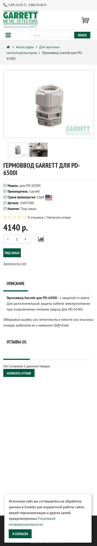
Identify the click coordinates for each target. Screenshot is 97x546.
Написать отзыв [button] (19, 373)
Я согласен (20, 534)
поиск (82, 35)
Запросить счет (15, 263)
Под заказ (12, 253)
